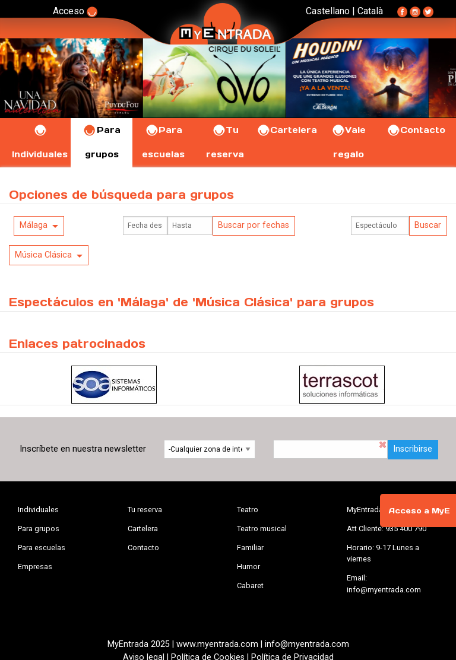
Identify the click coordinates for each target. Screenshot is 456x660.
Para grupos (38, 528)
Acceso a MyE (419, 511)
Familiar (250, 547)
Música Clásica (43, 255)
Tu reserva (145, 509)
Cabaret (250, 585)
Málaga (34, 225)
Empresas (35, 566)
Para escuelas (41, 547)
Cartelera (286, 130)
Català (370, 11)
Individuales (38, 509)
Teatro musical (262, 528)
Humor (248, 566)
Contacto (416, 130)
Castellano (328, 11)
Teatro (247, 509)
